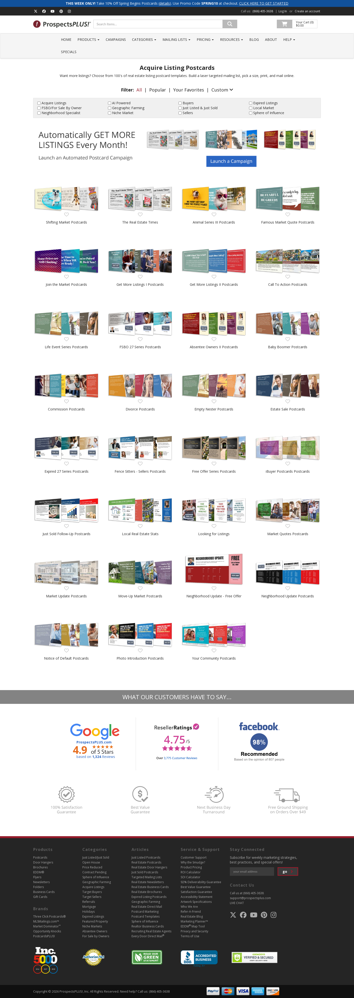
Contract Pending (94, 872)
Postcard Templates (146, 916)
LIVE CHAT (237, 903)
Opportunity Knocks (47, 931)
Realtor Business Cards (148, 926)
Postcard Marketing (145, 911)
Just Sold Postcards (145, 872)
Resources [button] (231, 39)
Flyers (37, 877)
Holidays (88, 911)
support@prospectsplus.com (250, 898)
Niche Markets (92, 926)
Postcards (40, 857)
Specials (68, 51)
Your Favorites (188, 90)
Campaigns (116, 39)
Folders (38, 887)
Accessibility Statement (196, 897)
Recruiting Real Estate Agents (151, 931)
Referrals (88, 902)
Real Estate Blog (192, 916)
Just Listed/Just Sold (95, 857)
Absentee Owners (94, 931)
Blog (254, 39)
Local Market (263, 108)
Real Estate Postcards (146, 862)
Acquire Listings (54, 103)
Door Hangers (43, 862)
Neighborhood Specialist (61, 112)
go (287, 871)
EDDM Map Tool (193, 926)
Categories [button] (144, 39)
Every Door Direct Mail (148, 936)
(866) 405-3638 (262, 11)
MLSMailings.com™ (46, 921)
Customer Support (193, 857)
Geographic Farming (128, 108)
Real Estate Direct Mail (147, 907)
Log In (283, 11)
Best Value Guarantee (196, 887)
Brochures (40, 867)
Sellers (188, 112)
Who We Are (189, 907)
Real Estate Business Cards (150, 887)
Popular (157, 90)
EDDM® (38, 872)
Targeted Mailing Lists (147, 877)
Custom (222, 90)
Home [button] (66, 39)
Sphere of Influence (268, 112)
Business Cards (44, 892)
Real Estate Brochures (147, 892)
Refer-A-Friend (191, 911)
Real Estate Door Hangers (149, 867)
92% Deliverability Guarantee (201, 882)
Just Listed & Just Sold (200, 108)
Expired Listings (265, 103)
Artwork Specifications (196, 902)
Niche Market (122, 112)
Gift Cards (40, 897)
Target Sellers (91, 897)
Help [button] (289, 39)
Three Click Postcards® (49, 916)
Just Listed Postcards (146, 857)
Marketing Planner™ (194, 921)
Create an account (307, 11)
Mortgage (89, 907)
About (271, 39)
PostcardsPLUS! (44, 936)
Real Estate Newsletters (148, 882)
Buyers (188, 103)
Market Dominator (46, 926)
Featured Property (95, 921)
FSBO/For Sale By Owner (62, 108)
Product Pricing (191, 867)
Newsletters (41, 882)
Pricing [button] (205, 39)
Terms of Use (190, 936)
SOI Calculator (190, 877)
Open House (91, 862)
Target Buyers (92, 892)
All (139, 90)
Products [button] (88, 39)
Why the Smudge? (193, 862)
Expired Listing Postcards (149, 897)
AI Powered (121, 103)
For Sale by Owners (95, 936)
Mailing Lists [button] (176, 39)
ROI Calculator (191, 872)
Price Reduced (92, 867)
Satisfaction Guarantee (196, 892)
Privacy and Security (194, 931)
